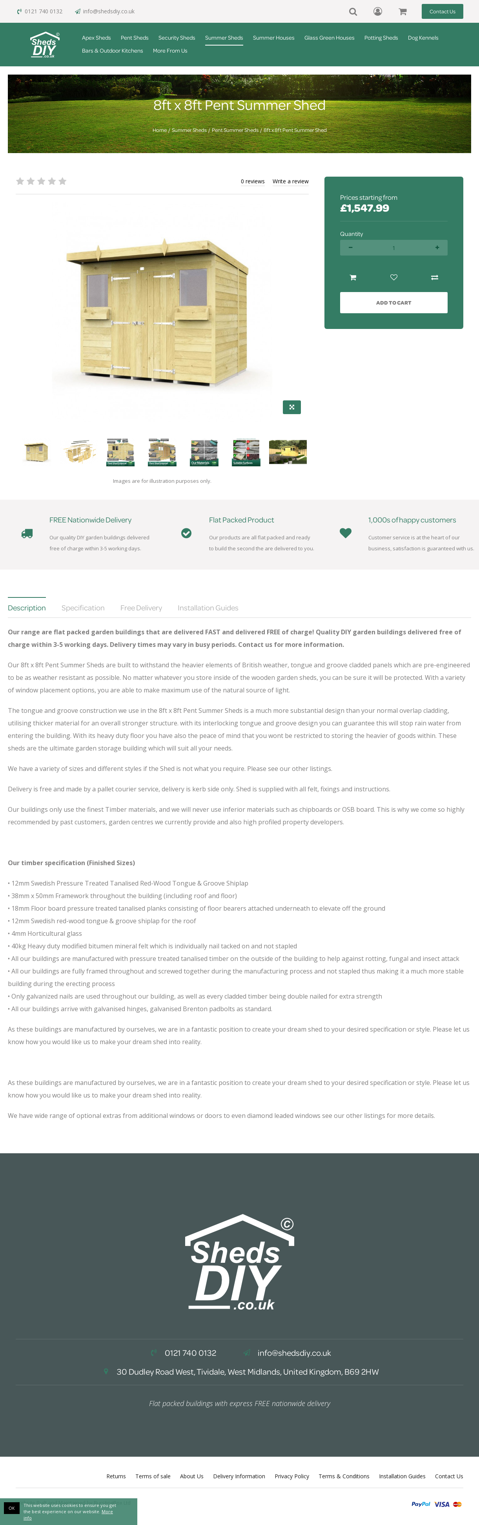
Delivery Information (239, 1476)
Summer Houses (274, 37)
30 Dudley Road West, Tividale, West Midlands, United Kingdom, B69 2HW (239, 1371)
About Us (192, 1476)
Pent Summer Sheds (235, 129)
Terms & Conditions (344, 1476)
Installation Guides (402, 1476)
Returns (116, 1476)
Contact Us (442, 11)
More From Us (170, 50)
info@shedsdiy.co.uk (104, 11)
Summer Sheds (224, 37)
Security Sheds (176, 37)
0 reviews (253, 181)
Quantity (351, 233)
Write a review (291, 181)
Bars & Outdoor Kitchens (112, 50)
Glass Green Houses (329, 37)
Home (160, 129)
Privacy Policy (292, 1476)
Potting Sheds (381, 37)
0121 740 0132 (39, 11)
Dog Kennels (423, 37)
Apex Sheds (96, 37)
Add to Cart (394, 302)
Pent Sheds (135, 37)
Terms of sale (153, 1476)
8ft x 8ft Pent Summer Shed (295, 129)
